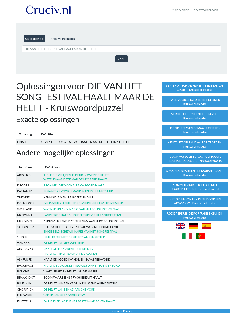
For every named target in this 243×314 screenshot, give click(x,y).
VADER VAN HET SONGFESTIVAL (65, 295)
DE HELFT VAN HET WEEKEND (63, 243)
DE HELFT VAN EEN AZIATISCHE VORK (69, 289)
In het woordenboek (205, 10)
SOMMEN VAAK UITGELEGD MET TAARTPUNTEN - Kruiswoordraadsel (195, 187)
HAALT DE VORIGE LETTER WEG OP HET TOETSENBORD (81, 265)
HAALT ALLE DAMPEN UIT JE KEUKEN (68, 249)
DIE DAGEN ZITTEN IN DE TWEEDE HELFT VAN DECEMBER (83, 203)
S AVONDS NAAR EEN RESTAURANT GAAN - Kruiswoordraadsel (195, 173)
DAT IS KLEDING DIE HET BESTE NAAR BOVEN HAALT (79, 301)
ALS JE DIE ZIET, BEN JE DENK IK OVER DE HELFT (76, 175)
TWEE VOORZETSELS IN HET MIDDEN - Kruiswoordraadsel (195, 102)
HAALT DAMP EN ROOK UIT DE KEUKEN (70, 253)
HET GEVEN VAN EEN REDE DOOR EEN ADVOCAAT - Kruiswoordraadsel (195, 201)
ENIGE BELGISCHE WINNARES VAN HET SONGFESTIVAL (80, 231)
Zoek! (121, 58)
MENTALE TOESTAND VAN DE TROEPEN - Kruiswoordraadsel (195, 144)
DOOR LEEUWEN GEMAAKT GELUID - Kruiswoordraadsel (195, 130)
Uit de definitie (180, 10)
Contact (115, 311)
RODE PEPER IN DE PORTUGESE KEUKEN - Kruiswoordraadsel (195, 215)
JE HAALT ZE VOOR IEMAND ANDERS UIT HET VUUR (78, 191)
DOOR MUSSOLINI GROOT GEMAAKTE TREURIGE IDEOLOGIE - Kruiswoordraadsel (195, 159)
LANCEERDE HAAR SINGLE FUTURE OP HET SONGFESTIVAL (83, 215)
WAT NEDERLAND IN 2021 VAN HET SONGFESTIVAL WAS (81, 209)
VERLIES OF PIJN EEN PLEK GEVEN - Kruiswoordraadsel (195, 116)
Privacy (128, 311)
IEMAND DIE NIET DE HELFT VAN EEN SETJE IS (74, 237)
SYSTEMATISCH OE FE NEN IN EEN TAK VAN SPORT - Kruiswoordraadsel (195, 88)
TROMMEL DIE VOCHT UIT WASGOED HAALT (73, 185)
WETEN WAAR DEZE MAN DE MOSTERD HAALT (75, 179)
